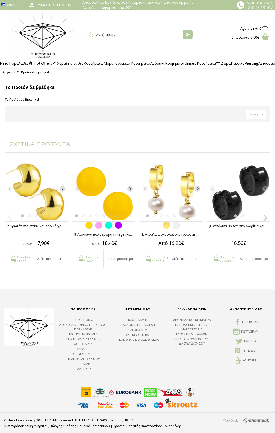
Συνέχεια (256, 114)
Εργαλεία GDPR (83, 368)
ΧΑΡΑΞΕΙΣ (83, 349)
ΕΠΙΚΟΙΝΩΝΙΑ (83, 320)
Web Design (231, 420)
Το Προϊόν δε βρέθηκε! (33, 72)
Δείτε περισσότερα (51, 259)
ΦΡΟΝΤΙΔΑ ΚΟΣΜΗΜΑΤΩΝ (192, 320)
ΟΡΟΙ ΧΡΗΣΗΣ (83, 353)
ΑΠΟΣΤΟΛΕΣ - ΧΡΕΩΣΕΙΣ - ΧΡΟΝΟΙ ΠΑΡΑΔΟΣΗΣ (83, 326)
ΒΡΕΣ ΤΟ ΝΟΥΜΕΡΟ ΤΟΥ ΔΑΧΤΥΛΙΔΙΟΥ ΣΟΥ (191, 341)
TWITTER (246, 341)
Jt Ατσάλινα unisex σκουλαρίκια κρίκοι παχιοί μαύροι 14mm (239, 226)
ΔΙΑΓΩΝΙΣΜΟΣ (137, 330)
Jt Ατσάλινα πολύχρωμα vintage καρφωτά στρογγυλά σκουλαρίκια (104, 234)
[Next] (62, 189)
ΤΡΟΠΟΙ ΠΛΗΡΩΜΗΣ (83, 334)
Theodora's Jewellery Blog (137, 339)
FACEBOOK (246, 322)
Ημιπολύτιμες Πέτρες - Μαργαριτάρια (192, 326)
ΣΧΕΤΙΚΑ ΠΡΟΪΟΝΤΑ (36, 144)
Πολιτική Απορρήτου (83, 359)
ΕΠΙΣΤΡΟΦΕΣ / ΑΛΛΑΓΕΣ (83, 339)
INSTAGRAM (246, 332)
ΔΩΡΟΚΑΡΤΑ (83, 344)
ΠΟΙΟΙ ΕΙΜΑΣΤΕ (137, 320)
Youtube (246, 360)
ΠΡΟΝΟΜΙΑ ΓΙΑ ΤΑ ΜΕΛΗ (137, 324)
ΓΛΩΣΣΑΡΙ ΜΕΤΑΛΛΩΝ (191, 334)
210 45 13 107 (260, 7)
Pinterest (246, 351)
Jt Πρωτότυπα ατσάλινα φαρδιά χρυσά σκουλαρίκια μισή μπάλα (37, 226)
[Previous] (10, 189)
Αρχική (7, 72)
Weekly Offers (137, 334)
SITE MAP (83, 363)
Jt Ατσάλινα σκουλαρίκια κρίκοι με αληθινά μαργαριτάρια (172, 234)
